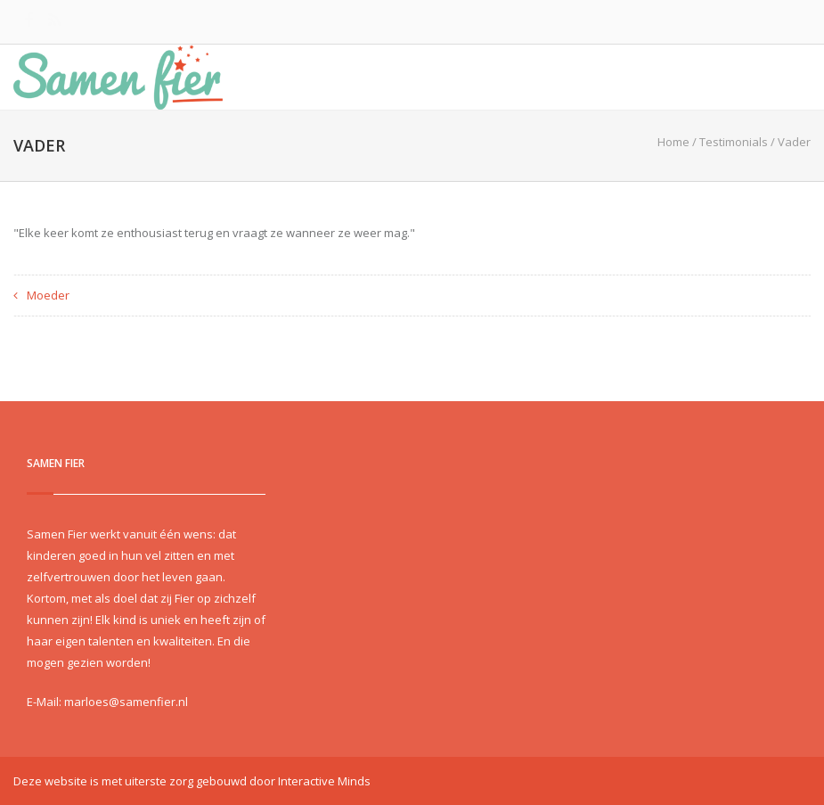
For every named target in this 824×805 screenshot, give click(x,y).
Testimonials (733, 142)
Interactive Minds (324, 781)
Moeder (48, 295)
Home (673, 142)
